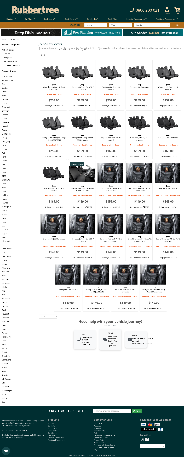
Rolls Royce (7, 337)
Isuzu (4, 218)
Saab (4, 340)
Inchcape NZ (7, 206)
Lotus (4, 264)
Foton (4, 160)
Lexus (4, 260)
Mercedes (6, 283)
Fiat (3, 153)
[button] (132, 10)
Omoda (5, 306)
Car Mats (51, 426)
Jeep (4, 39)
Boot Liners (52, 428)
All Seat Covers (8, 50)
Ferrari (4, 149)
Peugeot (5, 314)
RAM (4, 329)
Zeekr (4, 402)
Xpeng (4, 398)
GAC (3, 164)
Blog (95, 449)
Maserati (5, 271)
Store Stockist (99, 442)
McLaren (5, 279)
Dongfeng (6, 141)
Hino (4, 191)
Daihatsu (5, 122)
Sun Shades (52, 433)
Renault (5, 333)
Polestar (5, 317)
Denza (4, 130)
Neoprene (8, 57)
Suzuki (4, 367)
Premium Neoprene (12, 65)
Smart (4, 352)
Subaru (5, 363)
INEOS (4, 210)
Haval (4, 187)
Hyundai (5, 203)
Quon (4, 325)
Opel (4, 310)
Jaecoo (5, 229)
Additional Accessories (56, 440)
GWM (4, 183)
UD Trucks (6, 379)
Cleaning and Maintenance (104, 435)
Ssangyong (6, 360)
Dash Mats (112, 19)
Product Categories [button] (11, 44)
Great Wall (6, 180)
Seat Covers (52, 430)
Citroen (5, 114)
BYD (4, 95)
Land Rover (6, 249)
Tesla (4, 371)
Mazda (5, 275)
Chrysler (5, 111)
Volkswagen (7, 390)
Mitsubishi (6, 298)
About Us (97, 426)
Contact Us (98, 423)
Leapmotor (6, 256)
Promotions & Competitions (104, 445)
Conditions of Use (101, 438)
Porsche (5, 321)
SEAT (4, 344)
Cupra (4, 118)
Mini (3, 294)
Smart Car (6, 356)
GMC (4, 176)
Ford (4, 157)
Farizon (5, 145)
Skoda (4, 348)
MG (3, 291)
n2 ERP (113, 455)
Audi (3, 84)
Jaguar (4, 233)
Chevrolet (6, 107)
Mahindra (6, 268)
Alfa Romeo (7, 76)
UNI (3, 383)
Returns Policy (99, 430)
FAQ (95, 433)
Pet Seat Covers (10, 61)
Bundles (51, 423)
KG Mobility (6, 241)
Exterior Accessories (56, 438)
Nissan (5, 302)
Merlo (4, 287)
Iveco (4, 222)
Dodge (5, 137)
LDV (3, 252)
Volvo (4, 394)
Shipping (97, 428)
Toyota (5, 375)
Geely (4, 168)
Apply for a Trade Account (104, 447)
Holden (5, 195)
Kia (3, 245)
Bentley (5, 88)
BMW (4, 92)
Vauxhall (5, 386)
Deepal (5, 126)
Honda (4, 199)
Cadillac (5, 99)
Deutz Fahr (6, 134)
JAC (3, 226)
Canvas (7, 53)
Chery (4, 103)
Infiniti (4, 214)
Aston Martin (7, 80)
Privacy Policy (99, 440)
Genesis (5, 172)
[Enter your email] (112, 411)
